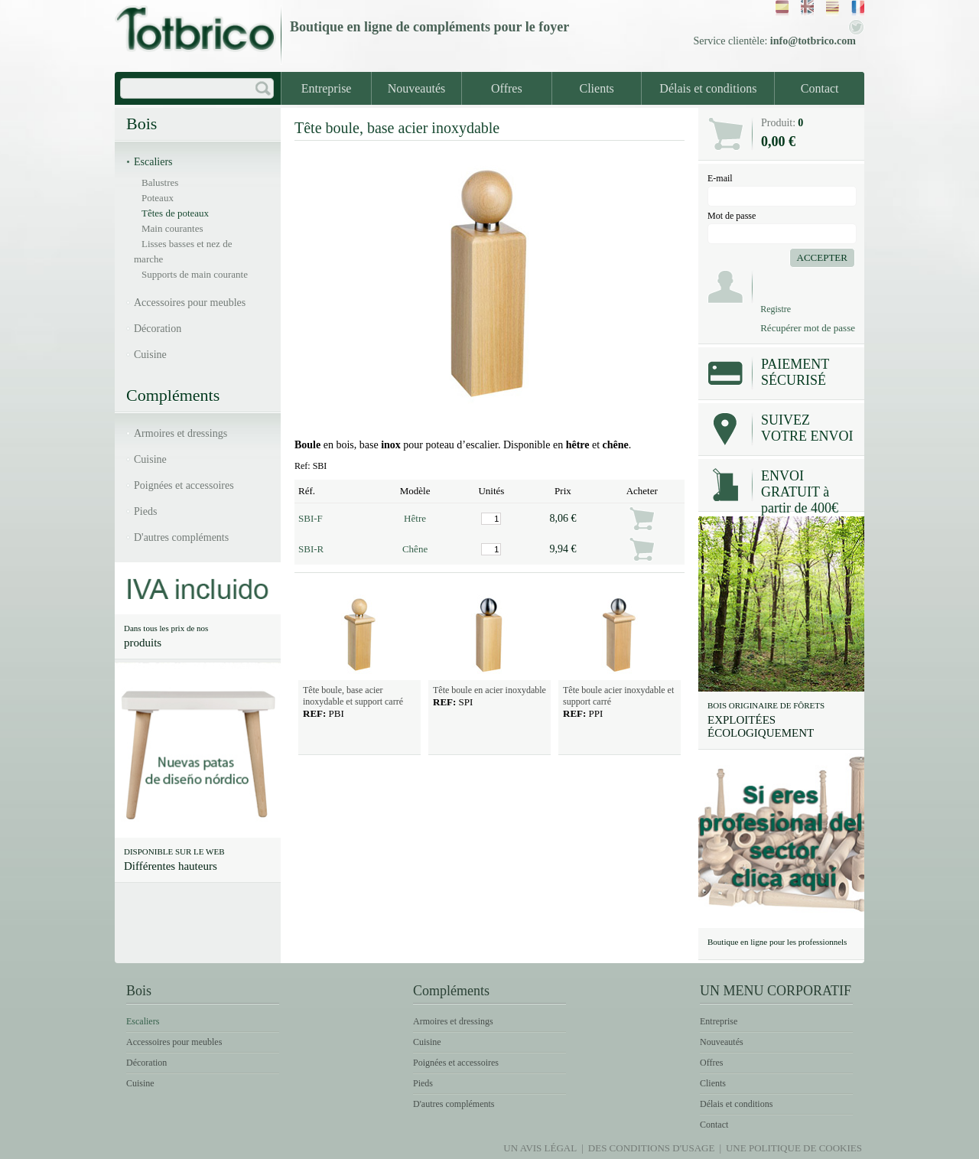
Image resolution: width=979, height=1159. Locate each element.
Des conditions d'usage (651, 1148)
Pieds (145, 511)
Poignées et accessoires (184, 485)
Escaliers (153, 162)
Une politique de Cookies (794, 1148)
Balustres (159, 182)
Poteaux (157, 197)
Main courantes (172, 228)
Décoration (157, 328)
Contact (820, 88)
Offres (506, 88)
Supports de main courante (194, 274)
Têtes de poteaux (175, 213)
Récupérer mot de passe (807, 328)
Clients (597, 88)
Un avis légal (540, 1148)
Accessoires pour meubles (190, 302)
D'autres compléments (181, 537)
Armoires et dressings (180, 433)
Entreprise (326, 88)
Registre (775, 309)
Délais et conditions (707, 88)
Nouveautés (417, 88)
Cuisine (150, 354)
